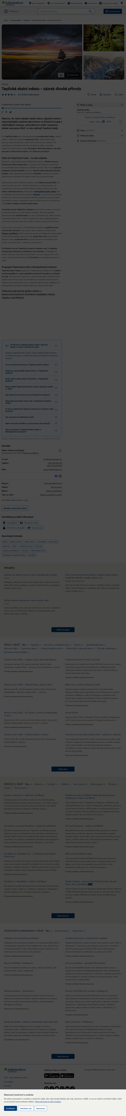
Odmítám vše (26, 1108)
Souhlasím (10, 1108)
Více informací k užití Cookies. (48, 1101)
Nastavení (40, 1108)
